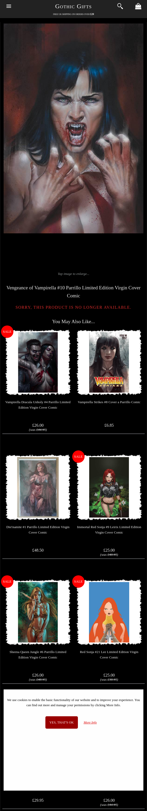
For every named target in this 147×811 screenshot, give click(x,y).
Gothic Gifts (73, 6)
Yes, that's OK (62, 722)
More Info (90, 722)
